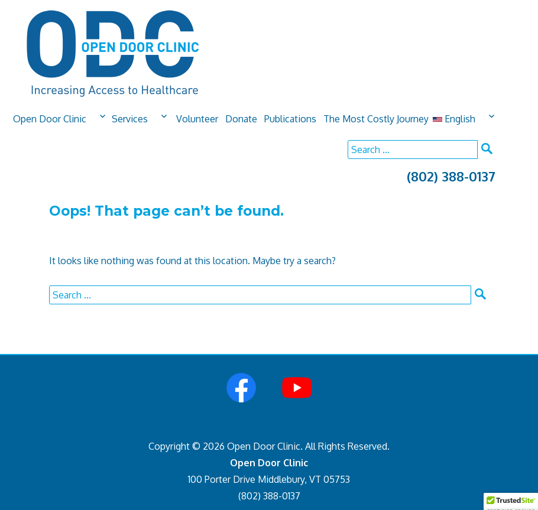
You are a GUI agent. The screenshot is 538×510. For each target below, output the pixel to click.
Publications (290, 119)
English (454, 119)
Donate (241, 119)
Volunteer (197, 119)
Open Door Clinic (49, 119)
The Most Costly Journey (376, 119)
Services (130, 119)
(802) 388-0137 (451, 176)
